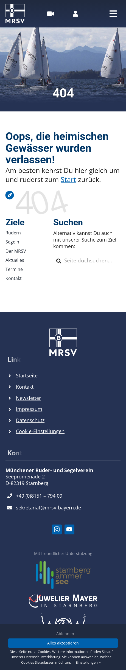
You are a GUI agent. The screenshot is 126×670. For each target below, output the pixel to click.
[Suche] (58, 260)
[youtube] (69, 529)
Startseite (27, 375)
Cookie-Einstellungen (40, 431)
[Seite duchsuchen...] (87, 260)
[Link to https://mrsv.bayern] (61, 195)
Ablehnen (65, 633)
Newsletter (28, 398)
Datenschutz (30, 420)
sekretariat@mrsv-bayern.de (48, 507)
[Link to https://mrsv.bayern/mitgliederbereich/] (75, 14)
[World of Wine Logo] (63, 615)
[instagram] (57, 529)
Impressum (29, 409)
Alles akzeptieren (63, 643)
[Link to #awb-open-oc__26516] (50, 14)
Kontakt (24, 386)
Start (68, 179)
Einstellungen (88, 662)
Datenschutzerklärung (42, 656)
